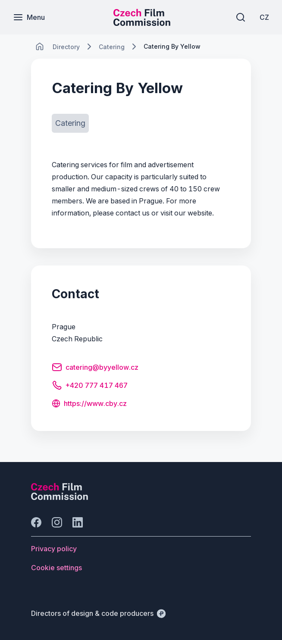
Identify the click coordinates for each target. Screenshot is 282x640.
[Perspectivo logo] (59, 497)
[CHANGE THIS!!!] (39, 46)
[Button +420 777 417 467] (90, 386)
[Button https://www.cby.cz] (89, 404)
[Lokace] (66, 46)
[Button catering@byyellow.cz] (95, 368)
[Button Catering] (70, 123)
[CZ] (264, 17)
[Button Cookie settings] (56, 567)
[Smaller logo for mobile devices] (141, 23)
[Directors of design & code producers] (98, 613)
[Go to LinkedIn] (77, 522)
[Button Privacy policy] (54, 548)
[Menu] (28, 17)
